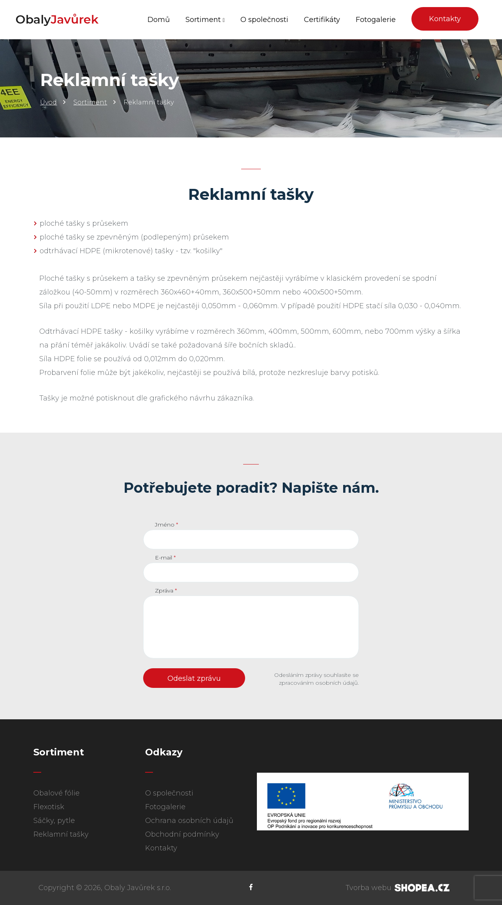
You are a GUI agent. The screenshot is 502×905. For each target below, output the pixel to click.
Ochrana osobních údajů (189, 820)
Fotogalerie (376, 19)
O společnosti (264, 19)
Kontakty (445, 19)
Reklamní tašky (61, 834)
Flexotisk (48, 807)
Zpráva (166, 590)
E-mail (165, 557)
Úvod (48, 102)
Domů (158, 19)
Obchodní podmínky (182, 834)
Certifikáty (322, 19)
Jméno (166, 524)
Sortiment (205, 19)
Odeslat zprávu (194, 678)
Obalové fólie (56, 793)
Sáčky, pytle (54, 820)
